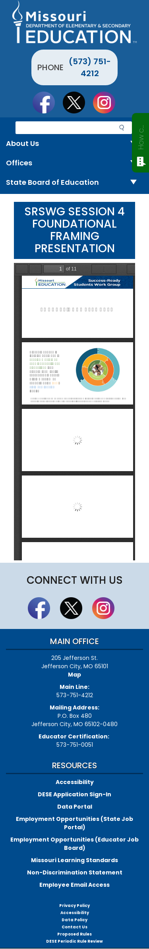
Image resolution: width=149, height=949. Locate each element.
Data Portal (74, 807)
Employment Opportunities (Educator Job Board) (74, 844)
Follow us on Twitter (77, 102)
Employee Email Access (74, 885)
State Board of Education (74, 182)
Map (74, 675)
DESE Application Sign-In (74, 794)
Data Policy (74, 920)
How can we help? (141, 136)
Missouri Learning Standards (74, 860)
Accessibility (75, 782)
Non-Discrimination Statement (74, 872)
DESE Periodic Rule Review (74, 941)
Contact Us (74, 927)
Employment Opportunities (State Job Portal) (74, 823)
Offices (74, 163)
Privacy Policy (74, 906)
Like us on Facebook (47, 102)
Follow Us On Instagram (108, 102)
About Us (74, 144)
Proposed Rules (74, 934)
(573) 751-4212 (90, 67)
